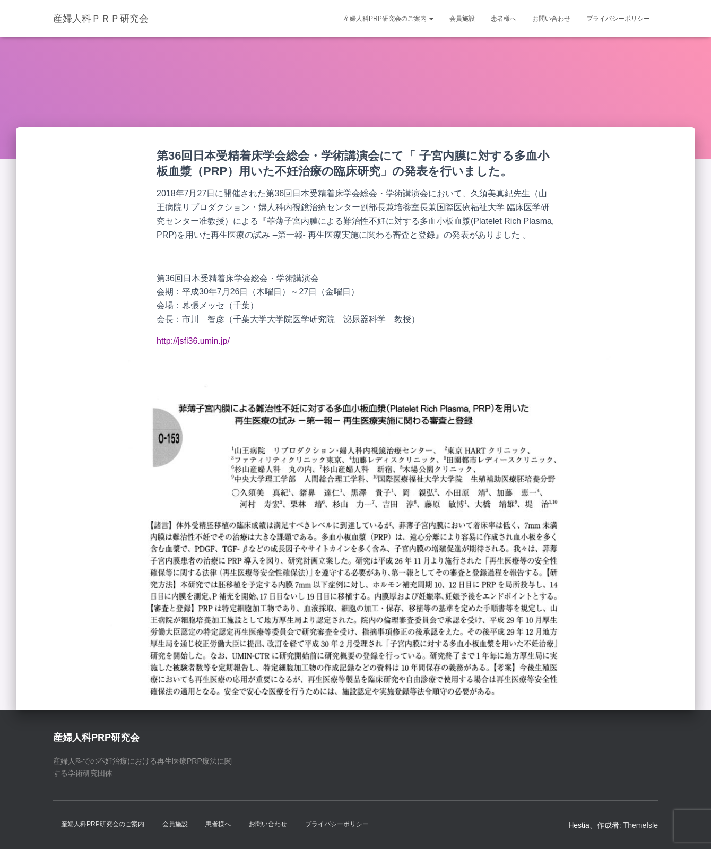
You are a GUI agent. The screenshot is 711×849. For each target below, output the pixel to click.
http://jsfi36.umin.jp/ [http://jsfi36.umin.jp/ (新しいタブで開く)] (193, 340)
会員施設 (462, 18)
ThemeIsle (640, 825)
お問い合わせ (551, 18)
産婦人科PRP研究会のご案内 (388, 18)
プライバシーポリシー (618, 18)
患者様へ (503, 18)
